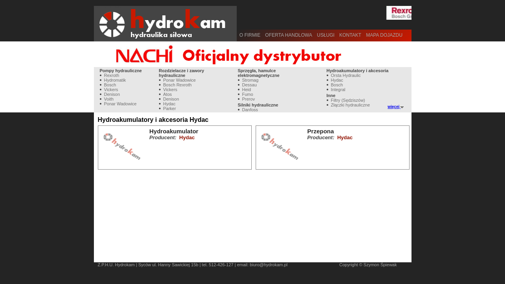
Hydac (169, 103)
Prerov (248, 99)
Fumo (247, 94)
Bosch (110, 84)
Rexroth (112, 75)
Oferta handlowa (288, 35)
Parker (169, 108)
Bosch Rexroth (177, 84)
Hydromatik (115, 80)
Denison (112, 94)
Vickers (111, 89)
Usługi (326, 35)
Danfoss (250, 109)
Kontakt (350, 35)
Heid (246, 89)
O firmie (249, 35)
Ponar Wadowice (120, 103)
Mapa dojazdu (384, 35)
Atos (167, 94)
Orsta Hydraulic (346, 75)
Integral (338, 89)
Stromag (250, 80)
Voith (109, 99)
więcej (396, 107)
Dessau (249, 84)
